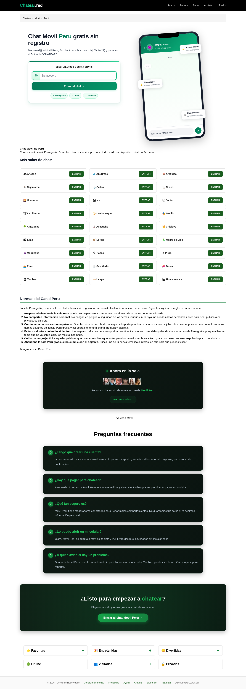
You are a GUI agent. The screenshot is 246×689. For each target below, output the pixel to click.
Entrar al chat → (74, 86)
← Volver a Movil (123, 417)
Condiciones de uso (94, 682)
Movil (38, 18)
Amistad (209, 5)
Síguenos (152, 682)
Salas (196, 5)
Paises (183, 5)
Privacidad (113, 682)
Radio (222, 5)
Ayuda (126, 682)
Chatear (27, 18)
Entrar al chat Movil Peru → (123, 617)
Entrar (76, 174)
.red (31, 5)
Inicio (171, 5)
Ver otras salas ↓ (123, 399)
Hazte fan (166, 682)
